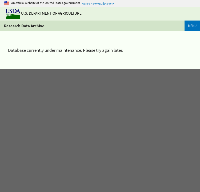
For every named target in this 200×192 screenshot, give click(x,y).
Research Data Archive (24, 25)
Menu (192, 25)
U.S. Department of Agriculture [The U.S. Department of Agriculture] (44, 13)
